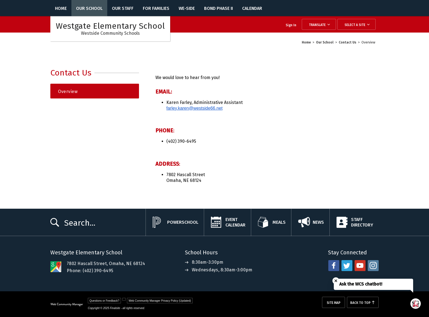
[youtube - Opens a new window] (360, 265)
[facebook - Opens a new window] (333, 265)
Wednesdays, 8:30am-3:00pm (222, 269)
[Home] (60, 8)
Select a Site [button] (354, 25)
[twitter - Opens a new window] (346, 265)
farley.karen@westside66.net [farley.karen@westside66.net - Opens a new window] (194, 108)
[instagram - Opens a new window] (373, 265)
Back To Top (360, 303)
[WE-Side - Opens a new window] (186, 8)
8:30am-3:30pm (207, 262)
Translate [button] (317, 25)
